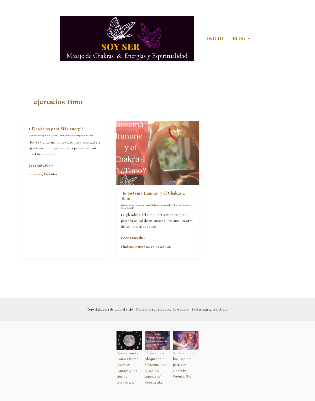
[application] (247, 38)
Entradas (88, 135)
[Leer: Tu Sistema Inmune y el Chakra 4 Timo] (157, 153)
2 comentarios (65, 135)
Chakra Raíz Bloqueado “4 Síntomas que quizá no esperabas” (155, 365)
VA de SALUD (127, 208)
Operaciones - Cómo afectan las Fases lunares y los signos (128, 365)
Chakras (177, 205)
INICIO (215, 38)
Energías (78, 135)
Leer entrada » (40, 165)
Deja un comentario (161, 205)
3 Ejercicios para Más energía (56, 129)
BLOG (241, 38)
